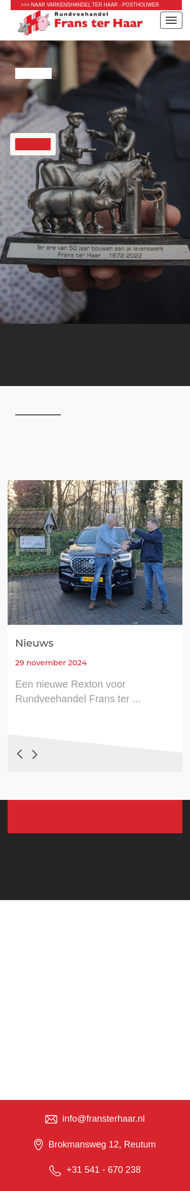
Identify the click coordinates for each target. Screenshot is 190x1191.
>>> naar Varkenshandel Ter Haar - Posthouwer (90, 5)
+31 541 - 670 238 (103, 1170)
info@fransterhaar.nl (103, 1119)
